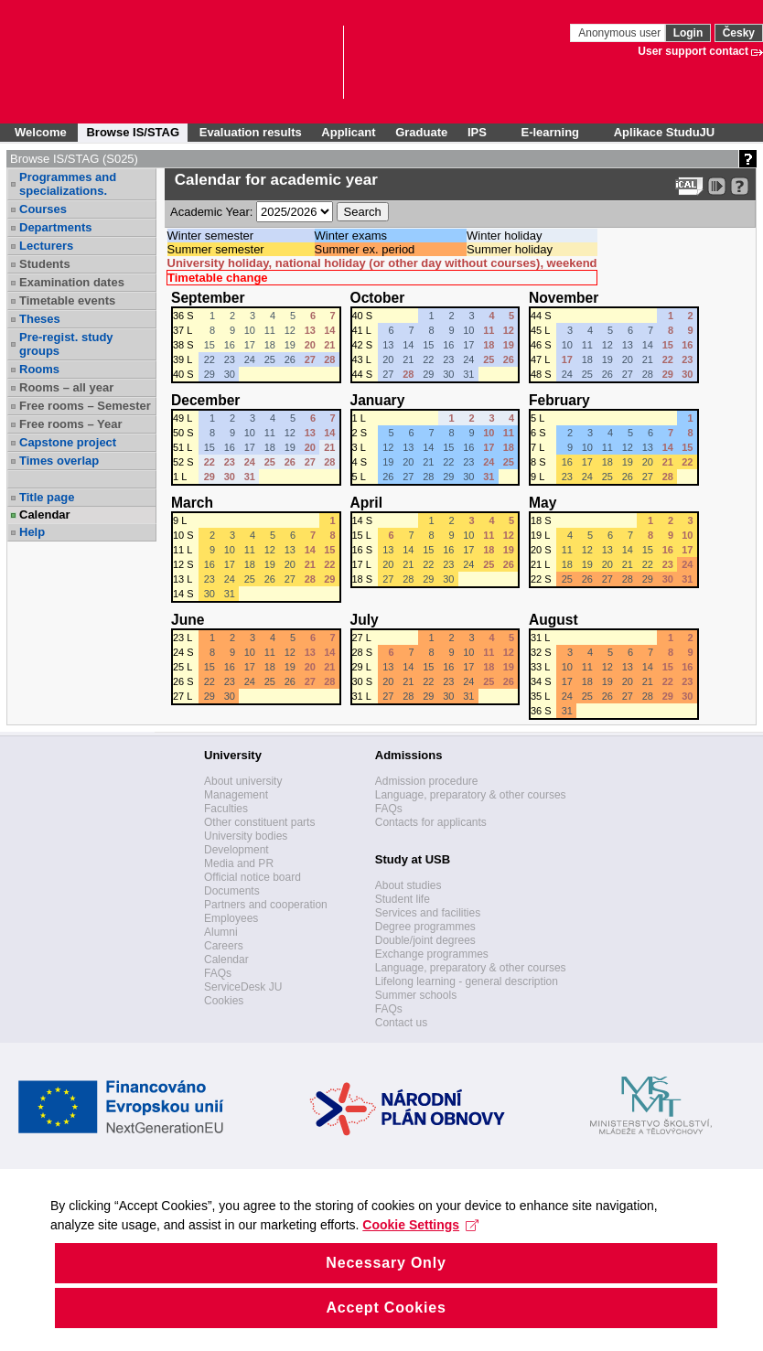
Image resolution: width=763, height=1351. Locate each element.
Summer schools (416, 995)
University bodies (245, 836)
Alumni (221, 932)
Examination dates (71, 282)
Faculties (226, 808)
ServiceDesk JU (243, 987)
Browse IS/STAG (132, 132)
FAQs (217, 973)
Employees (231, 918)
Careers (223, 945)
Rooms (39, 369)
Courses (43, 209)
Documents (232, 891)
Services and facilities (427, 912)
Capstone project (67, 442)
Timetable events (67, 300)
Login (688, 33)
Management (236, 794)
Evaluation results (250, 132)
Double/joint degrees (425, 940)
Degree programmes (425, 926)
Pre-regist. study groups (66, 344)
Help (32, 532)
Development (236, 849)
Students (44, 264)
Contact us (401, 1022)
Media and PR (239, 863)
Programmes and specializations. (67, 184)
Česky (739, 33)
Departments (55, 227)
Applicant (348, 132)
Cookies (223, 1000)
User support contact (693, 51)
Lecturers (46, 245)
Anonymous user (620, 33)
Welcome (41, 132)
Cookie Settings (425, 1253)
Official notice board (252, 877)
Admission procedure (426, 781)
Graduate (421, 132)
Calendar (44, 514)
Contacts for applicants (431, 822)
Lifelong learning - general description (466, 981)
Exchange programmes (432, 954)
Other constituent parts (259, 822)
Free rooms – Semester (85, 406)
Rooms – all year (66, 387)
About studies (408, 885)
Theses (39, 319)
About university (243, 781)
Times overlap (59, 460)
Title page (46, 497)
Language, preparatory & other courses (470, 794)
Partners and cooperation (266, 904)
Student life (402, 899)
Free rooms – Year (71, 424)
